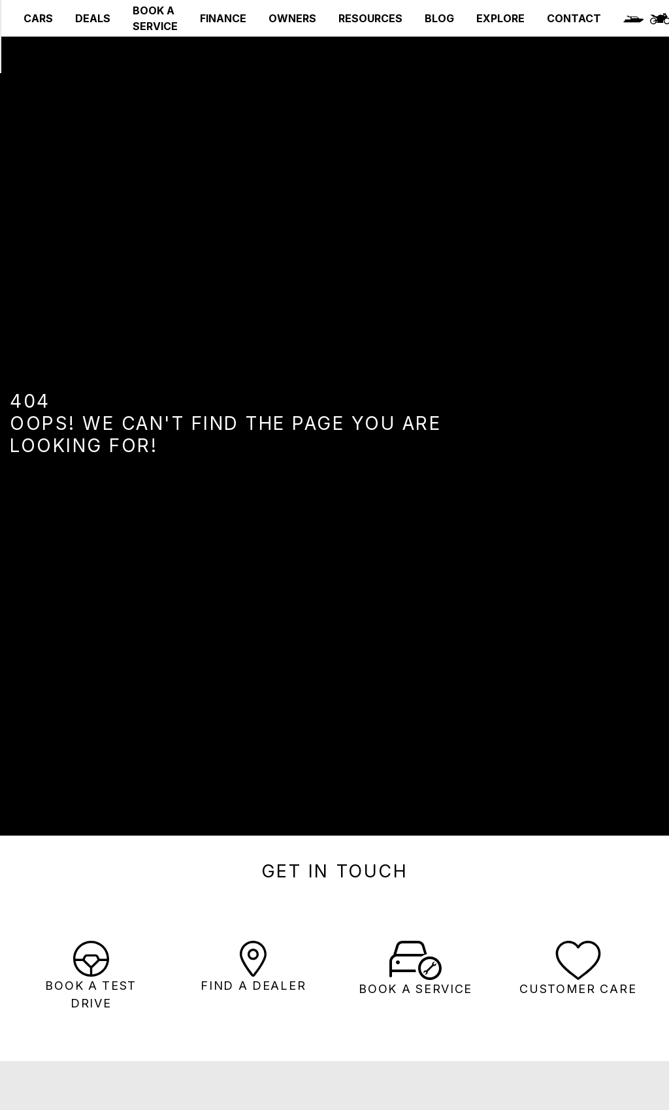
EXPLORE (500, 18)
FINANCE (223, 18)
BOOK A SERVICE (155, 18)
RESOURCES (370, 18)
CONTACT (574, 18)
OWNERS (292, 18)
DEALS (92, 18)
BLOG (439, 18)
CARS (38, 18)
